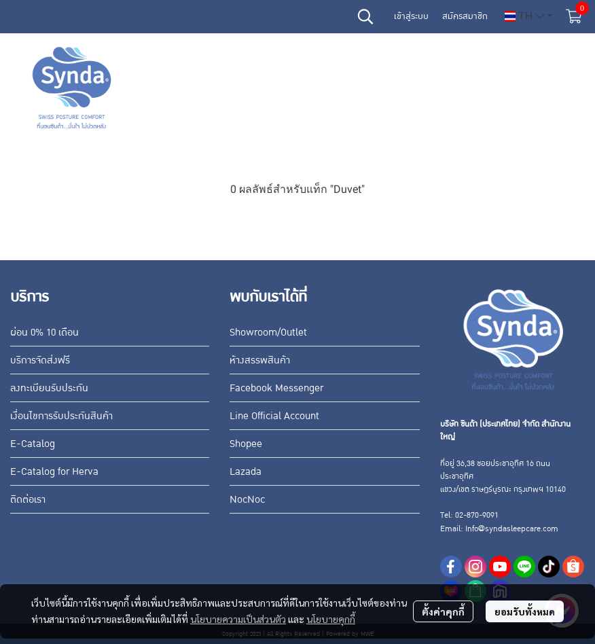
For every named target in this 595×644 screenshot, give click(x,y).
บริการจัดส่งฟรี (40, 360)
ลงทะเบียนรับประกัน (49, 388)
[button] (365, 16)
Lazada (246, 471)
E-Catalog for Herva (54, 471)
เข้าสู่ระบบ (411, 16)
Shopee (246, 443)
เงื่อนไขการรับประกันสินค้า (61, 416)
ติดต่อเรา (28, 499)
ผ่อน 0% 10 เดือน (44, 332)
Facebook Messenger (276, 388)
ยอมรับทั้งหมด (524, 611)
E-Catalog (32, 443)
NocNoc (247, 499)
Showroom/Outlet (268, 332)
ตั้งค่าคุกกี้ (443, 611)
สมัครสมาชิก (465, 16)
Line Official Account (274, 416)
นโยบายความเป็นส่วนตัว (238, 619)
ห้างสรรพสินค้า (260, 360)
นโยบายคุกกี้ (330, 619)
